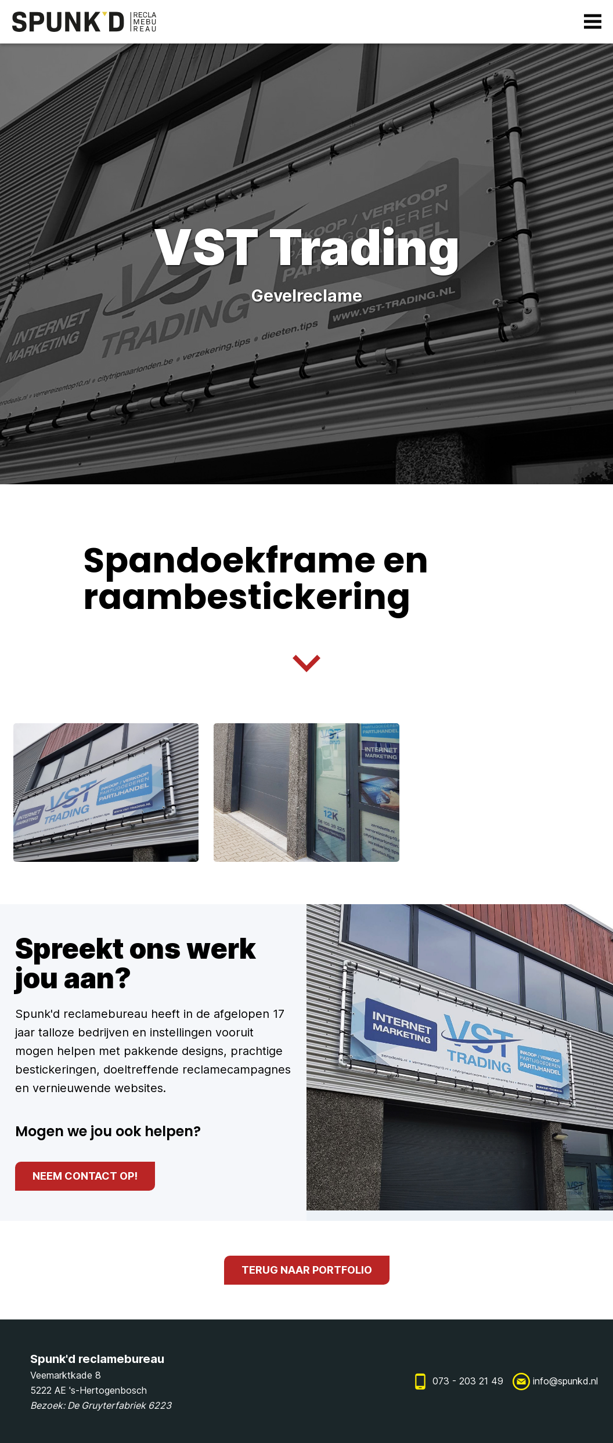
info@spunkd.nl (565, 1381)
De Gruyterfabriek (106, 1405)
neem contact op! (85, 1176)
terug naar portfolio (306, 1270)
